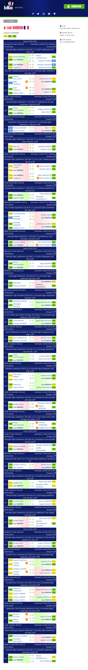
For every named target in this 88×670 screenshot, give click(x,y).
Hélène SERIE (18, 93)
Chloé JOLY (17, 384)
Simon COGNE (45, 616)
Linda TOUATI (18, 379)
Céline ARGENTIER (44, 175)
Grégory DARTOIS (44, 109)
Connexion (74, 6)
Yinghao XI (17, 67)
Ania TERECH (18, 467)
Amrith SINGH (46, 215)
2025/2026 (19, 7)
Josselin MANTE (45, 356)
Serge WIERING (45, 263)
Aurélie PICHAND (45, 61)
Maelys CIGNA (46, 149)
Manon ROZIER (19, 131)
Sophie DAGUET (45, 504)
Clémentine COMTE (44, 224)
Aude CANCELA (45, 166)
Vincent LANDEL (19, 242)
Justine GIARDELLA (44, 597)
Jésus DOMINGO (45, 501)
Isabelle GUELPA (45, 428)
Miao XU (48, 128)
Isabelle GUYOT (19, 228)
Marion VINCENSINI (44, 387)
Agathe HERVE (18, 198)
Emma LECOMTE (19, 286)
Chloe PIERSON (45, 194)
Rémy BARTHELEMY (43, 302)
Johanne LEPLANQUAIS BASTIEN (41, 523)
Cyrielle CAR (17, 483)
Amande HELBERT (20, 323)
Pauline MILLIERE (44, 482)
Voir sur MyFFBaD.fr (67, 42)
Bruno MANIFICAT (20, 338)
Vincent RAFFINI (19, 57)
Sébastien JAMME (44, 146)
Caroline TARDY (19, 600)
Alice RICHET (46, 112)
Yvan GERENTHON (44, 242)
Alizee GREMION (45, 245)
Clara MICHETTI (45, 573)
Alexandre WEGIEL (20, 301)
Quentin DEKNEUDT (43, 445)
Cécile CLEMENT (19, 593)
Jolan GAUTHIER (45, 518)
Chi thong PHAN (19, 213)
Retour (11, 21)
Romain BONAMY (19, 128)
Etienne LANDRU (19, 446)
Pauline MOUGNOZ (44, 546)
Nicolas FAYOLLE (19, 464)
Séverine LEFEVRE (19, 569)
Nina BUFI (17, 283)
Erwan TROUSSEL (44, 543)
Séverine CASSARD (44, 65)
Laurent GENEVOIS (20, 560)
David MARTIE (18, 321)
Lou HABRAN (18, 60)
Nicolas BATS (18, 543)
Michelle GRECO (45, 169)
